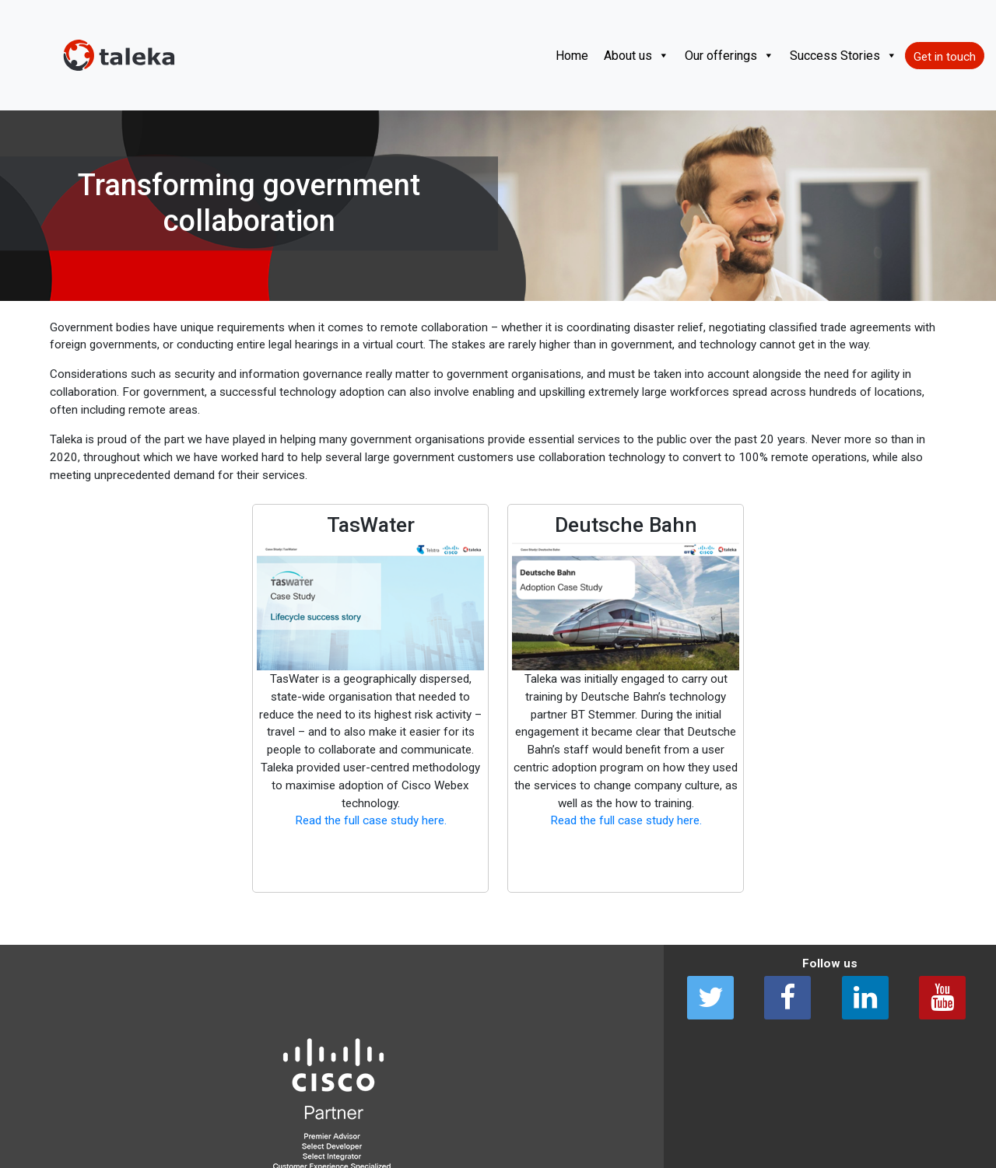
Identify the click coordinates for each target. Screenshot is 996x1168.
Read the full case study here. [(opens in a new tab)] (371, 820)
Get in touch (945, 57)
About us (636, 55)
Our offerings (729, 55)
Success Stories (843, 55)
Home (572, 55)
